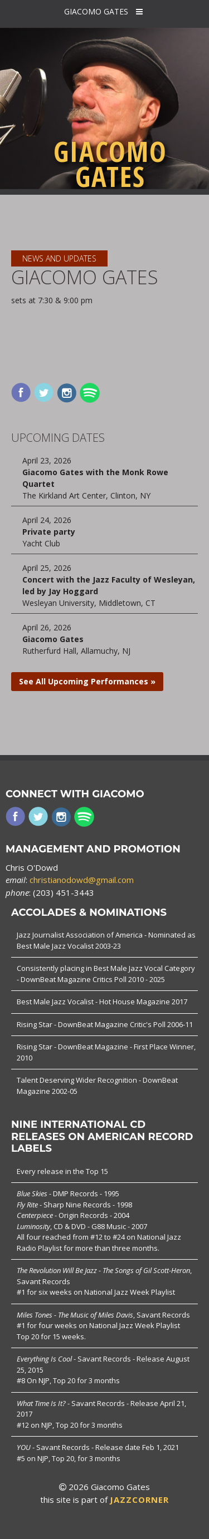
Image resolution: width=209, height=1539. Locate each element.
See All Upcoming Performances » (87, 681)
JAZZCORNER (139, 1499)
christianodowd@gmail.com (82, 879)
